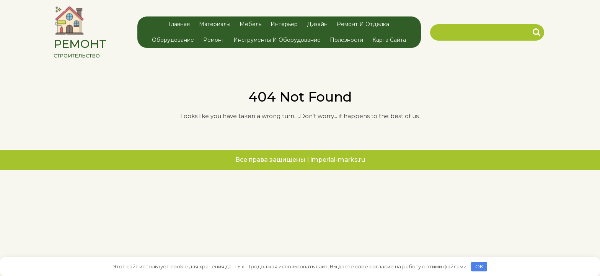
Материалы (214, 24)
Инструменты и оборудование (277, 39)
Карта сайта (389, 39)
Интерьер (284, 24)
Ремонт (213, 39)
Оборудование (173, 39)
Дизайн (317, 24)
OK (479, 266)
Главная (179, 24)
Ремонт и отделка (363, 24)
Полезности (346, 39)
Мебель (250, 24)
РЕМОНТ (80, 44)
